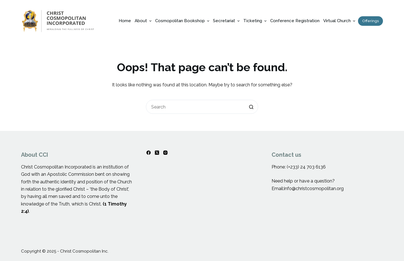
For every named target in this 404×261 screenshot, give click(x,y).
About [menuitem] (144, 21)
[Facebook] (148, 153)
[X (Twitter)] (157, 153)
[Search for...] (202, 107)
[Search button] (251, 107)
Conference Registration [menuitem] (295, 20)
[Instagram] (165, 153)
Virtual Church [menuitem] (340, 21)
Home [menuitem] (125, 20)
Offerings (370, 21)
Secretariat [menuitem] (227, 21)
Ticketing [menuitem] (255, 21)
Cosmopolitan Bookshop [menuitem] (183, 21)
